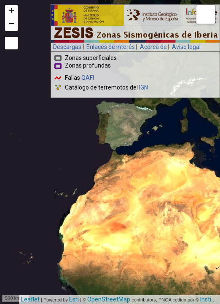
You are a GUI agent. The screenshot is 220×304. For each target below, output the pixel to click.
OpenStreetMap (108, 299)
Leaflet (30, 299)
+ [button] (11, 11)
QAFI (87, 77)
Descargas (67, 46)
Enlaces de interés (110, 46)
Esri (74, 299)
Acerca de (153, 46)
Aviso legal (186, 46)
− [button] (11, 24)
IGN (143, 87)
